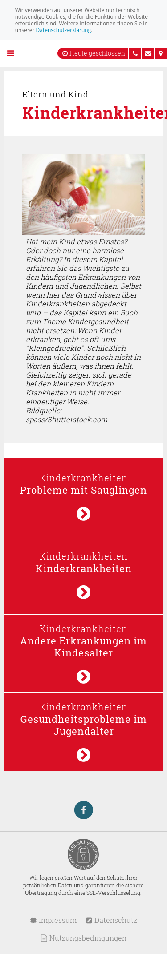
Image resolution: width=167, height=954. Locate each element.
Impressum (53, 920)
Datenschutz (111, 920)
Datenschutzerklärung (63, 30)
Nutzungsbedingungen (83, 937)
